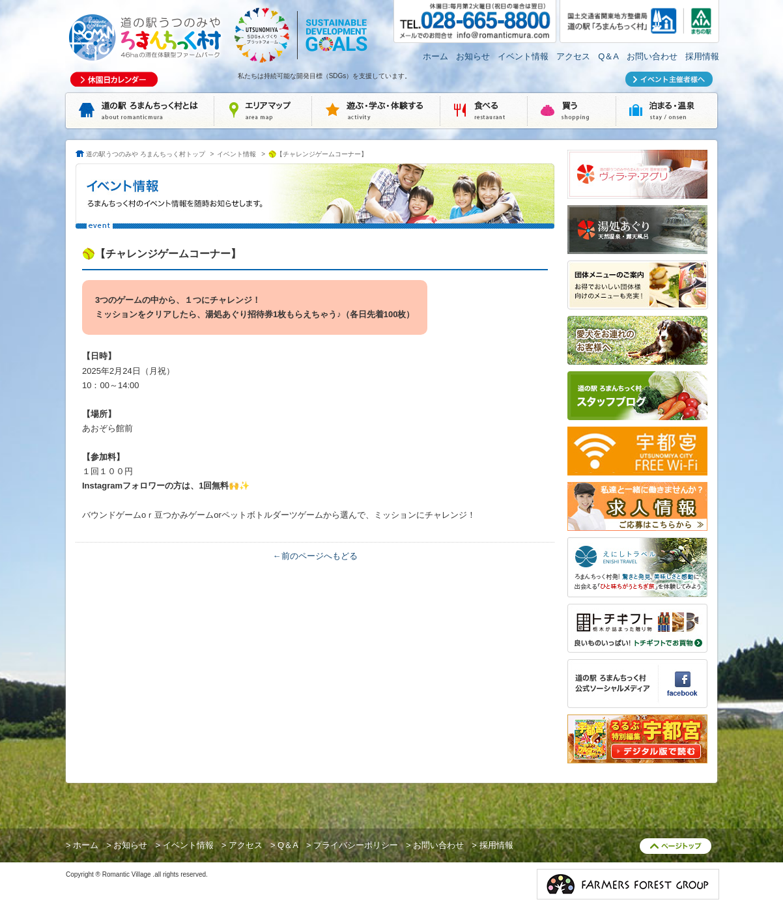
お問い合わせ (652, 56)
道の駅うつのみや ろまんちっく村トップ (145, 154)
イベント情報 (523, 56)
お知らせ (473, 56)
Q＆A (608, 56)
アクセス (573, 56)
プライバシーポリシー (355, 845)
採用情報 (702, 56)
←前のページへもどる (315, 556)
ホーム (435, 56)
